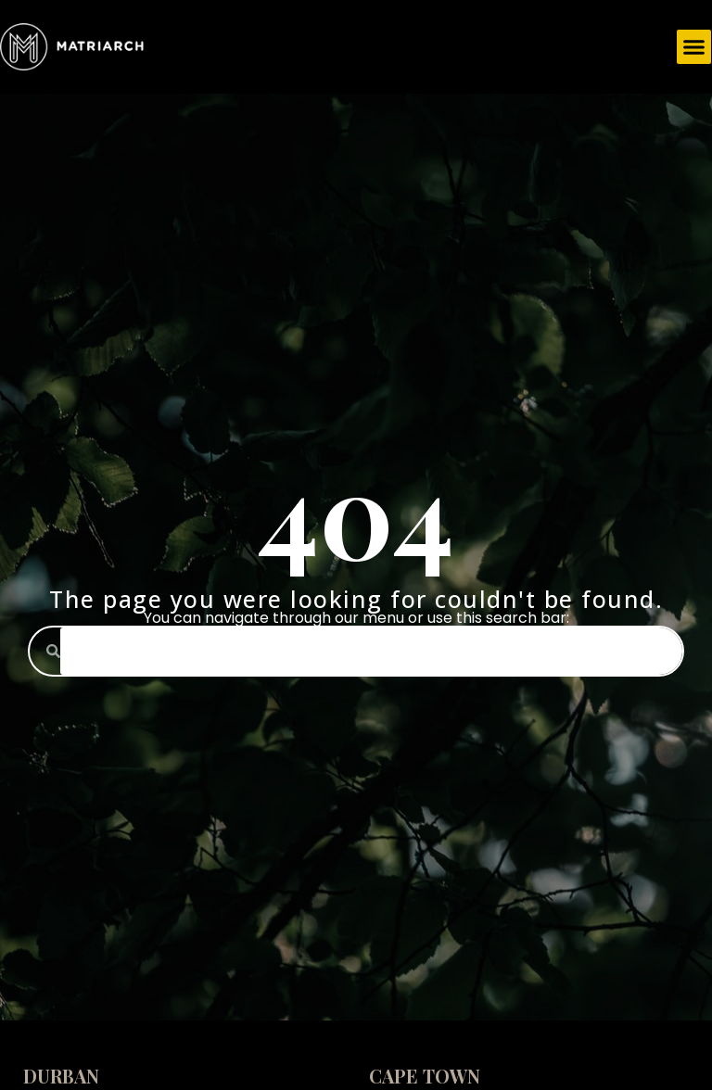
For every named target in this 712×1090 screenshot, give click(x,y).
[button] (694, 47)
